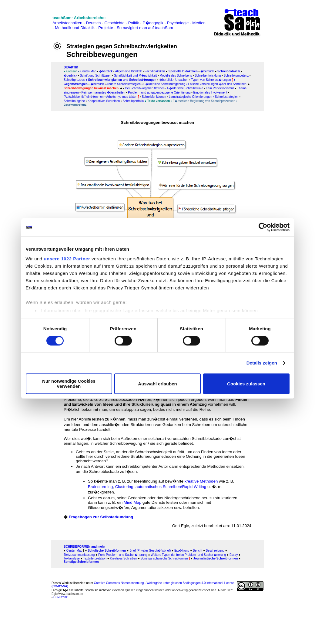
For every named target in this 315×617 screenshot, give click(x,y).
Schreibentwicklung (208, 75)
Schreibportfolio (132, 101)
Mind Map (133, 502)
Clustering (124, 486)
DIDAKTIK (71, 67)
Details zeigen (261, 362)
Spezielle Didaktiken (183, 71)
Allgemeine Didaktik (128, 71)
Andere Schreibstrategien (123, 84)
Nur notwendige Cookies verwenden (69, 384)
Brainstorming (100, 486)
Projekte (105, 27)
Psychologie (178, 23)
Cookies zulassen (246, 383)
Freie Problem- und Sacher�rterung (122, 554)
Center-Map (88, 71)
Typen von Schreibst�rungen (211, 79)
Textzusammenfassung (79, 554)
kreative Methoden (201, 481)
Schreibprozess (74, 79)
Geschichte (114, 23)
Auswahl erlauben (157, 383)
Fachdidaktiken (155, 71)
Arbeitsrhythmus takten (121, 96)
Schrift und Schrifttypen (95, 75)
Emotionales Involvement (210, 92)
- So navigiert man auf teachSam (143, 27)
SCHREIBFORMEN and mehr (84, 546)
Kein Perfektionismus (220, 88)
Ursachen (181, 79)
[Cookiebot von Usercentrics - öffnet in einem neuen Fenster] (263, 227)
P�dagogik (152, 23)
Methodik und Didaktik (75, 27)
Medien (199, 23)
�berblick (105, 71)
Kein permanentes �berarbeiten (103, 92)
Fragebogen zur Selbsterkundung (101, 517)
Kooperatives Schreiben (104, 101)
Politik (133, 23)
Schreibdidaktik (228, 71)
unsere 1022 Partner (67, 258)
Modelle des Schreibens (175, 75)
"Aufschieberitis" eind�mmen (84, 96)
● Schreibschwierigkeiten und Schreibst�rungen (120, 79)
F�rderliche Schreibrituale (185, 88)
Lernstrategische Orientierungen (190, 96)
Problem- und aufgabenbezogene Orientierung (159, 92)
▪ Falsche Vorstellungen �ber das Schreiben (216, 84)
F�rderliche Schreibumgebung (164, 84)
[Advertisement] (30, 25)
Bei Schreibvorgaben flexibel (144, 88)
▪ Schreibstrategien (225, 96)
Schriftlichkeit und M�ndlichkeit (135, 75)
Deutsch (93, 23)
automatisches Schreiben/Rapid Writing (171, 486)
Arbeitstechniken (67, 23)
